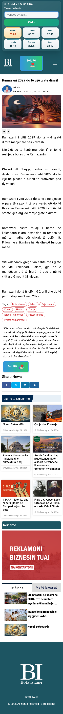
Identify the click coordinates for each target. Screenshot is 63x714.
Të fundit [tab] (16, 588)
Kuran (7, 309)
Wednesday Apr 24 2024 (15, 430)
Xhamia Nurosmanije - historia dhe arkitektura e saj (15, 459)
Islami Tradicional (13, 314)
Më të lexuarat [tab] (46, 587)
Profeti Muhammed (14, 320)
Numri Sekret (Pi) (13, 424)
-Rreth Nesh (31, 697)
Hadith (19, 309)
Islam (33, 304)
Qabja (32, 309)
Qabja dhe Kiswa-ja (45, 424)
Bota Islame (18, 304)
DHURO (31, 63)
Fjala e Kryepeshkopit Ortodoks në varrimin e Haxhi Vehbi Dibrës (47, 503)
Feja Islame (48, 304)
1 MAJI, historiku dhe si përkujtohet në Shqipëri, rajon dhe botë (15, 504)
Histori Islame (36, 314)
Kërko (31, 22)
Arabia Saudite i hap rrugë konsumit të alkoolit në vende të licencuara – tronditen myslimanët (47, 462)
